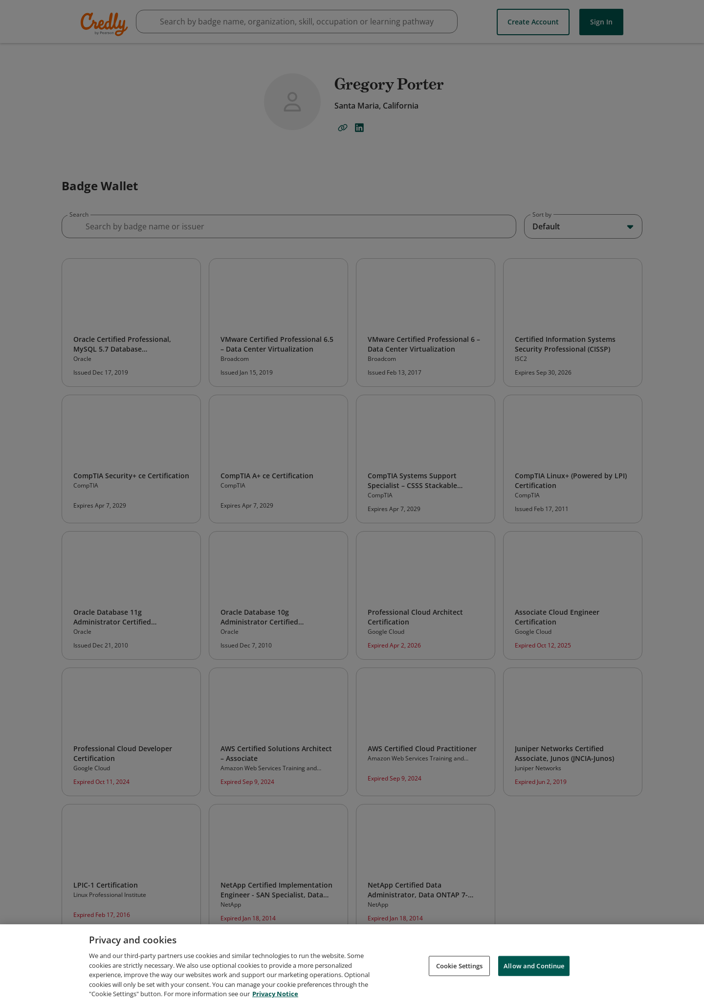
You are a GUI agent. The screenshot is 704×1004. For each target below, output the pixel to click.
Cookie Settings (459, 965)
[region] (352, 964)
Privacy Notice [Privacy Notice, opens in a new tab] (275, 993)
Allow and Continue (534, 965)
